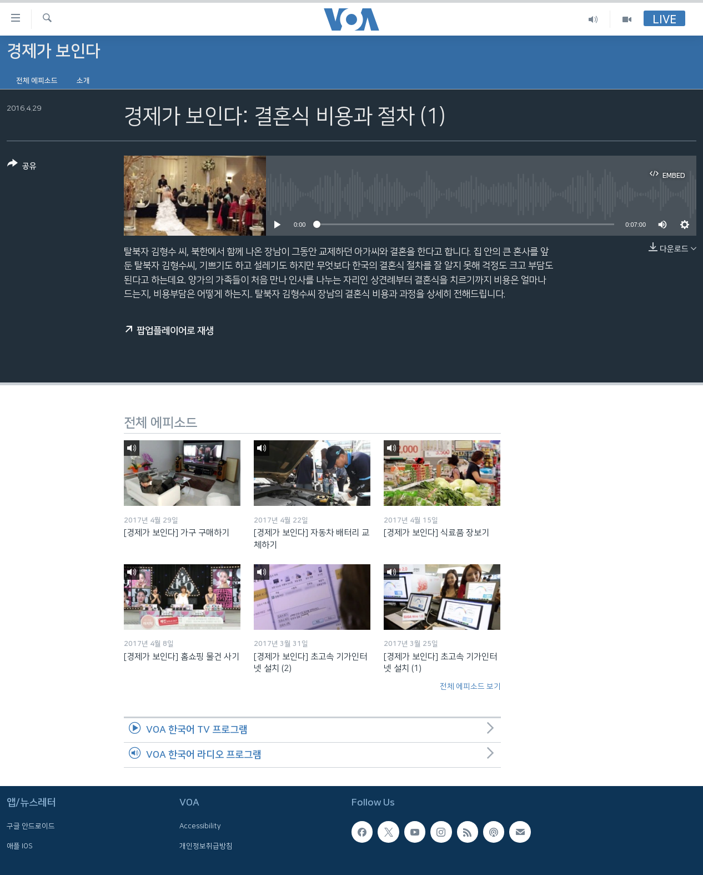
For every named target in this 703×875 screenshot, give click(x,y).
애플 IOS (20, 845)
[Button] (22, 167)
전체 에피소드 (37, 80)
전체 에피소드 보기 (470, 686)
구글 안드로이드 (31, 826)
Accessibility (200, 826)
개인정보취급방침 (206, 845)
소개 (83, 80)
